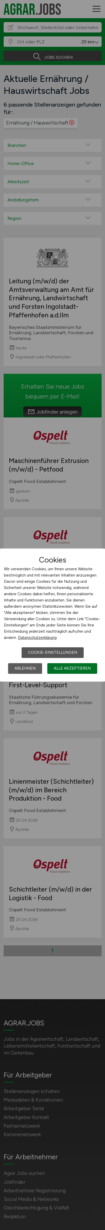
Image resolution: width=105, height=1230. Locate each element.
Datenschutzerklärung (37, 637)
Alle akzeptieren (72, 668)
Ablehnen (25, 668)
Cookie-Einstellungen (52, 652)
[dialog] (52, 615)
